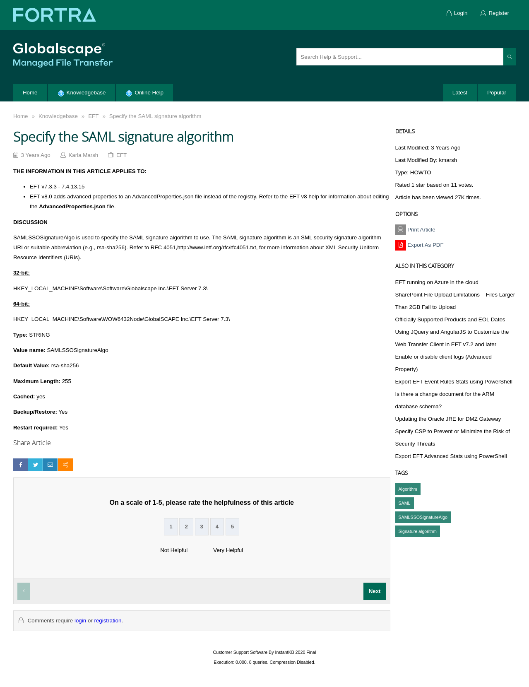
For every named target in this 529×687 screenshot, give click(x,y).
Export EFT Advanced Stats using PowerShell (451, 456)
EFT (93, 116)
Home (20, 116)
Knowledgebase (58, 116)
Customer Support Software (240, 652)
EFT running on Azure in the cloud (437, 282)
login (80, 620)
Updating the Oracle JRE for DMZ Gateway (448, 419)
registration (107, 620)
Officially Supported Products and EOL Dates (450, 319)
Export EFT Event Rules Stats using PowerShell (453, 381)
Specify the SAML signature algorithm (155, 116)
